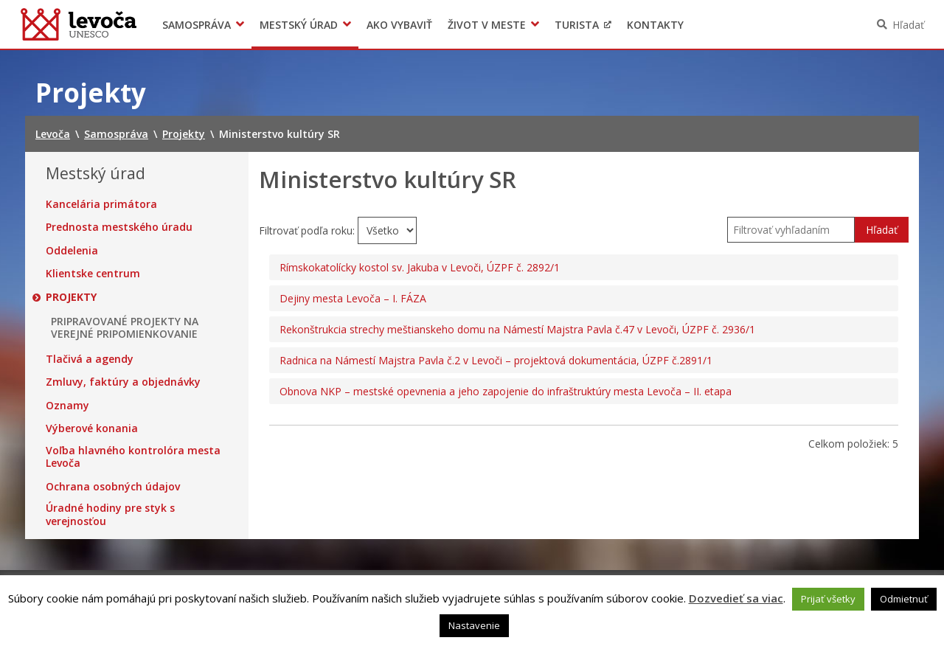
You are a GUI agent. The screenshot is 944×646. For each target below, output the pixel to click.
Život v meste (487, 25)
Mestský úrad (299, 25)
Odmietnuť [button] (904, 598)
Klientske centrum (93, 273)
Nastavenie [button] (474, 625)
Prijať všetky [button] (828, 598)
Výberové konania (92, 428)
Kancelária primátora (101, 204)
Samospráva (196, 25)
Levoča (78, 24)
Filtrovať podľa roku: (308, 230)
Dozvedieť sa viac (736, 598)
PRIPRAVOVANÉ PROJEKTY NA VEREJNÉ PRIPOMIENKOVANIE (124, 328)
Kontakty (655, 25)
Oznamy (67, 405)
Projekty (71, 297)
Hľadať (908, 25)
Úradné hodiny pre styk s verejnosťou (110, 514)
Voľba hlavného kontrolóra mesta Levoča (133, 457)
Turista (577, 25)
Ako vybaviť (399, 25)
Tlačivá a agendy (89, 359)
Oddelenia (72, 250)
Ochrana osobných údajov (113, 486)
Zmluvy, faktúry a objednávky (123, 382)
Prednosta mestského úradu (119, 227)
